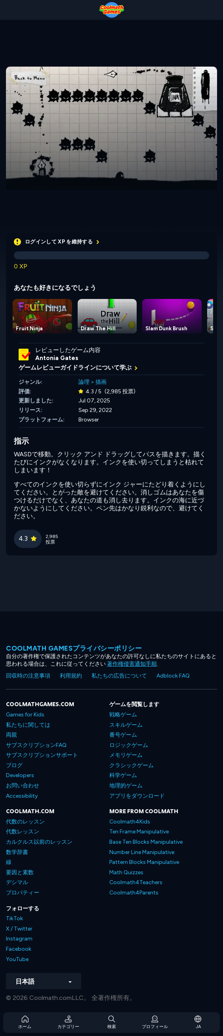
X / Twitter (19, 928)
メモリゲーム (126, 755)
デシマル (17, 882)
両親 (11, 735)
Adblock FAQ (173, 675)
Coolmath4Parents (133, 892)
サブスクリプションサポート (42, 755)
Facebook (18, 949)
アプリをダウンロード (137, 796)
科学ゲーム (123, 775)
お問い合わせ (22, 785)
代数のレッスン (25, 821)
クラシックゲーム (131, 765)
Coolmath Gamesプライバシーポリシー (74, 648)
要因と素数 (20, 872)
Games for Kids (25, 714)
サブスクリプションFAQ (36, 745)
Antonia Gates (56, 358)
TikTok (14, 918)
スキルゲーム (126, 725)
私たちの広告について (119, 675)
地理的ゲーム (126, 785)
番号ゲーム (123, 735)
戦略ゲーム (123, 714)
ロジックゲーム (128, 745)
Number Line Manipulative (141, 852)
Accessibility (22, 796)
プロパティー (22, 892)
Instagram (19, 938)
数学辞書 (17, 852)
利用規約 (71, 675)
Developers (20, 775)
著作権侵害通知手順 (132, 664)
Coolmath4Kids (129, 821)
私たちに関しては (28, 725)
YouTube (17, 959)
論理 (84, 382)
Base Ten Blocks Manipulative (146, 842)
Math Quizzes (126, 872)
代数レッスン (22, 831)
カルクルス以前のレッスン (39, 842)
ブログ (14, 765)
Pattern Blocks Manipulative (144, 862)
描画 (101, 382)
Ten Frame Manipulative (139, 831)
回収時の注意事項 (28, 675)
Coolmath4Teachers (135, 882)
